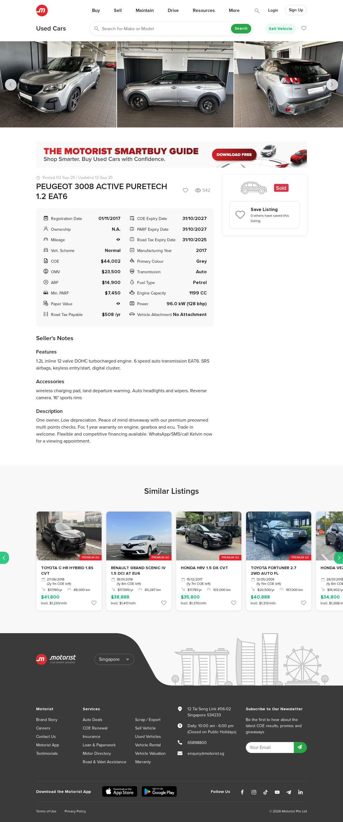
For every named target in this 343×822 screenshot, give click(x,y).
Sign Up (296, 10)
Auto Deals (92, 719)
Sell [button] (118, 10)
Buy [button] (96, 10)
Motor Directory (97, 753)
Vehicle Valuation (150, 753)
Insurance (91, 736)
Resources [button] (204, 10)
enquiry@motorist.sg (206, 753)
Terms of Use (46, 811)
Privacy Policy (75, 811)
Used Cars (51, 28)
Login (273, 10)
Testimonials (47, 753)
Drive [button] (173, 10)
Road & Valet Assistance (104, 761)
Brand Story (46, 719)
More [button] (234, 10)
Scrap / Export (147, 719)
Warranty (143, 761)
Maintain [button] (145, 10)
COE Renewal (95, 728)
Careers (43, 728)
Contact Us (46, 736)
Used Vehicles (148, 736)
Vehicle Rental (148, 745)
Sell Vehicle (280, 28)
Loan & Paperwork (99, 745)
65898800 (197, 742)
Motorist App (47, 745)
